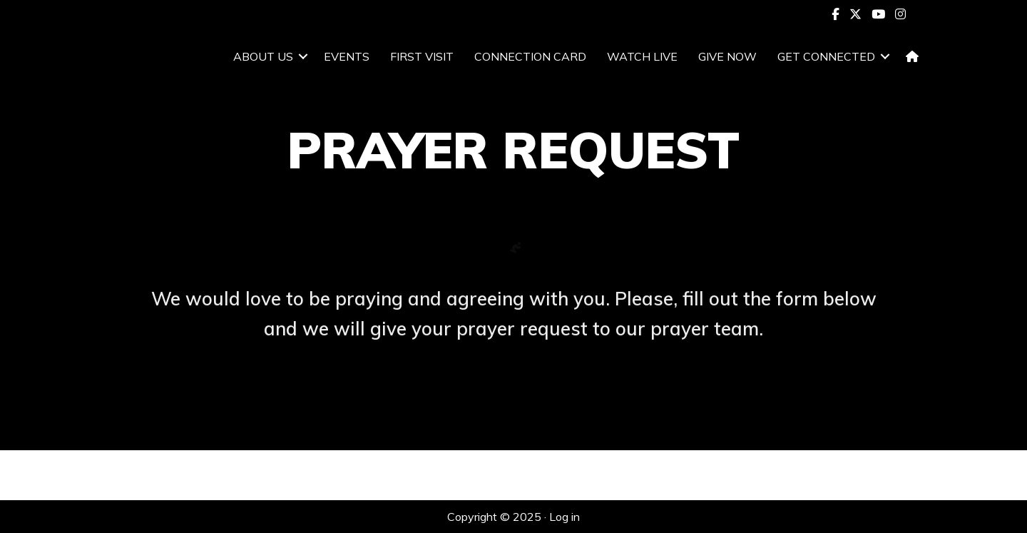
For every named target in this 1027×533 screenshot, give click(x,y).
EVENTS (346, 56)
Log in (564, 516)
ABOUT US (263, 56)
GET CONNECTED (826, 56)
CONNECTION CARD (530, 56)
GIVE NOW (727, 56)
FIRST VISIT (422, 56)
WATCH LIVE (642, 56)
